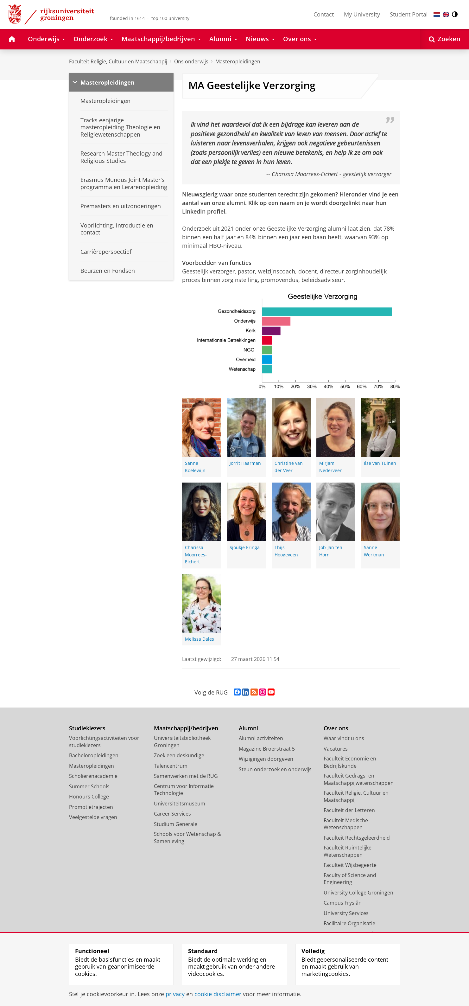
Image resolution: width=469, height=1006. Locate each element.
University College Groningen (358, 892)
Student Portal (409, 14)
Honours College (89, 796)
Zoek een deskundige (179, 755)
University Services (346, 913)
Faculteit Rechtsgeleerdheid (357, 837)
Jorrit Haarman (245, 463)
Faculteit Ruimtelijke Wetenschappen (347, 851)
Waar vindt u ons (344, 738)
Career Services (172, 813)
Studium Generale (175, 824)
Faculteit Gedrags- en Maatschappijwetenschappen (359, 779)
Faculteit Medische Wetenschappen (346, 824)
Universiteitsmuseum (179, 803)
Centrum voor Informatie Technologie (184, 790)
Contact (324, 14)
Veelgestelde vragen (93, 817)
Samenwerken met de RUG (186, 775)
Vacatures (336, 748)
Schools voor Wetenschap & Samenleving (187, 837)
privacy (175, 994)
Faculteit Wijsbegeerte (350, 865)
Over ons (336, 728)
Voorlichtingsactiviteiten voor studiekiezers (104, 741)
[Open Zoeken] (444, 39)
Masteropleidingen (237, 61)
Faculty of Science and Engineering (350, 879)
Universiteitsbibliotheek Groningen (182, 741)
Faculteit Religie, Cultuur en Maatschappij (118, 61)
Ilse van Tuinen (380, 463)
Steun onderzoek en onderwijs (275, 769)
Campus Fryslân (343, 902)
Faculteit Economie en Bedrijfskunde (350, 762)
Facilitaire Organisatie (349, 923)
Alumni (248, 728)
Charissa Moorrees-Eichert (196, 555)
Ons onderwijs (191, 61)
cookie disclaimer (217, 994)
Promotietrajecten (91, 807)
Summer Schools (89, 786)
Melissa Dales (199, 639)
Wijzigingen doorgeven (266, 758)
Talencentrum (170, 765)
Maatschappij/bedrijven (186, 728)
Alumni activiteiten (261, 738)
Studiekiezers (87, 728)
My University (362, 14)
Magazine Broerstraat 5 (267, 748)
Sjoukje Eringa (245, 547)
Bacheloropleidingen (93, 755)
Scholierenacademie (93, 775)
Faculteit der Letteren (349, 810)
